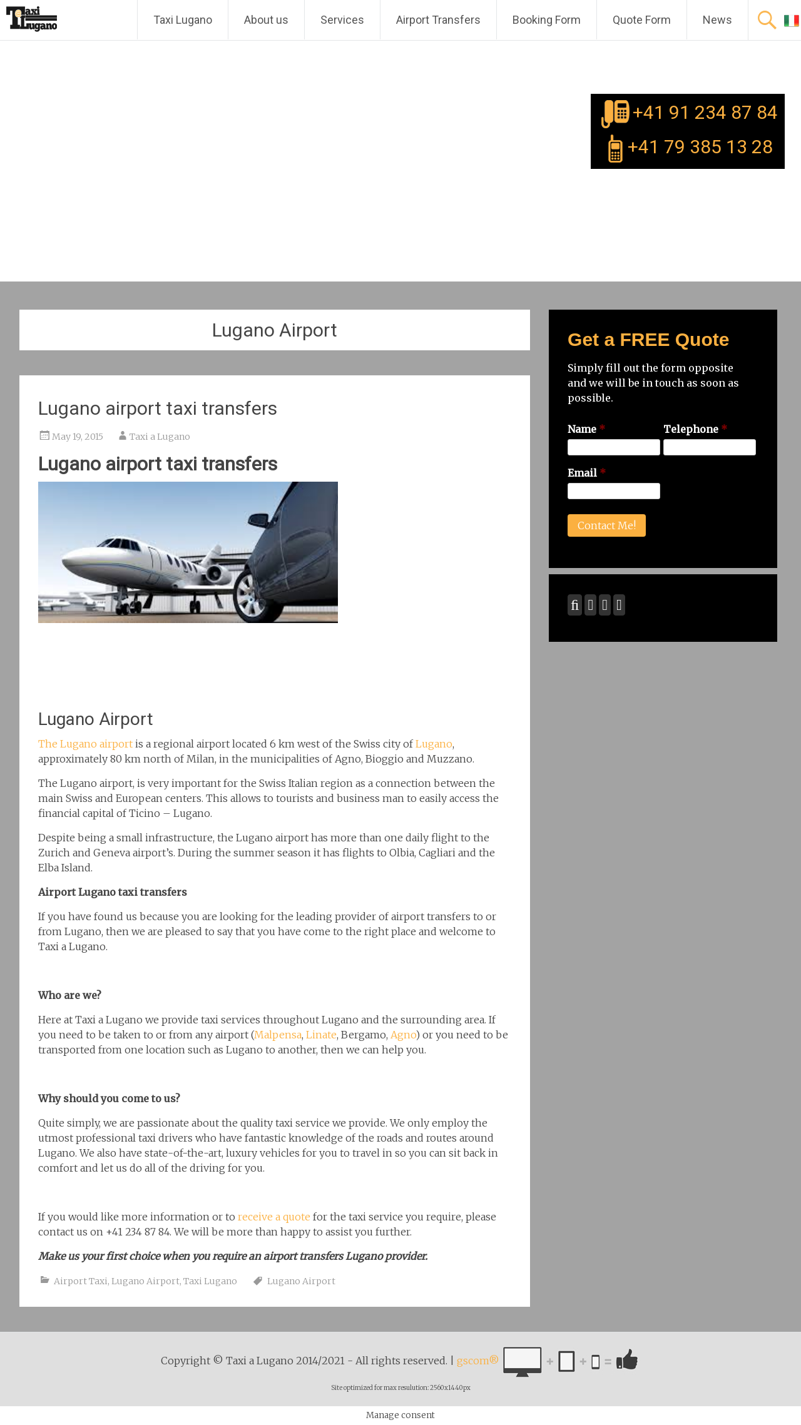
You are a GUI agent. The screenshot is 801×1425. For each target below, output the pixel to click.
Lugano (434, 744)
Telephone (695, 429)
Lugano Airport (145, 1281)
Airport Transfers (438, 19)
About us (266, 19)
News (717, 19)
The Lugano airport (85, 744)
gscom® (478, 1361)
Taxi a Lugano (160, 436)
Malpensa (278, 1034)
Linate (321, 1034)
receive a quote (274, 1216)
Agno (403, 1034)
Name (586, 429)
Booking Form (547, 19)
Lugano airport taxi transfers (157, 408)
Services (342, 19)
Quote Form (642, 19)
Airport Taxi (81, 1281)
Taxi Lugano (182, 19)
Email (587, 473)
